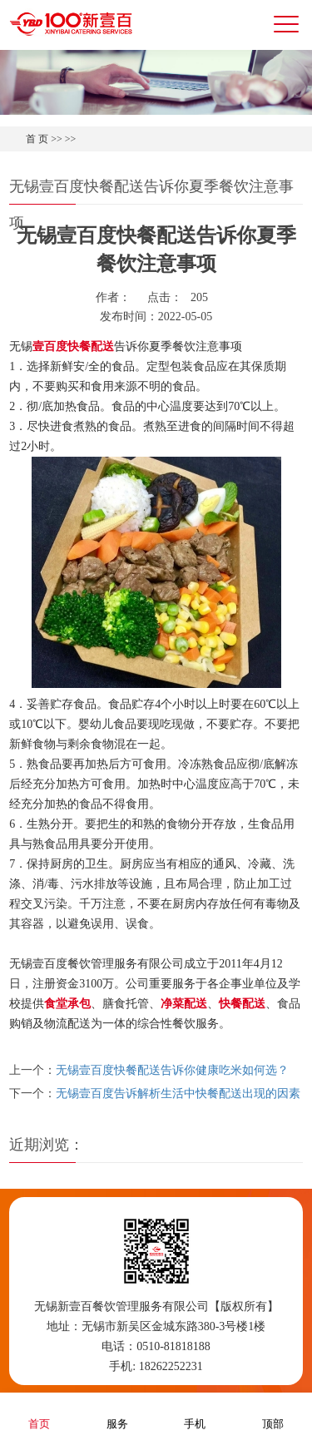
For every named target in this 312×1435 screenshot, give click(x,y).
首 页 (37, 139)
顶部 (273, 1413)
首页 (39, 1413)
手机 (195, 1413)
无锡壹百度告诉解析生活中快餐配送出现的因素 (178, 1093)
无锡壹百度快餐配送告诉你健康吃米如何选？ (172, 1070)
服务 (117, 1413)
